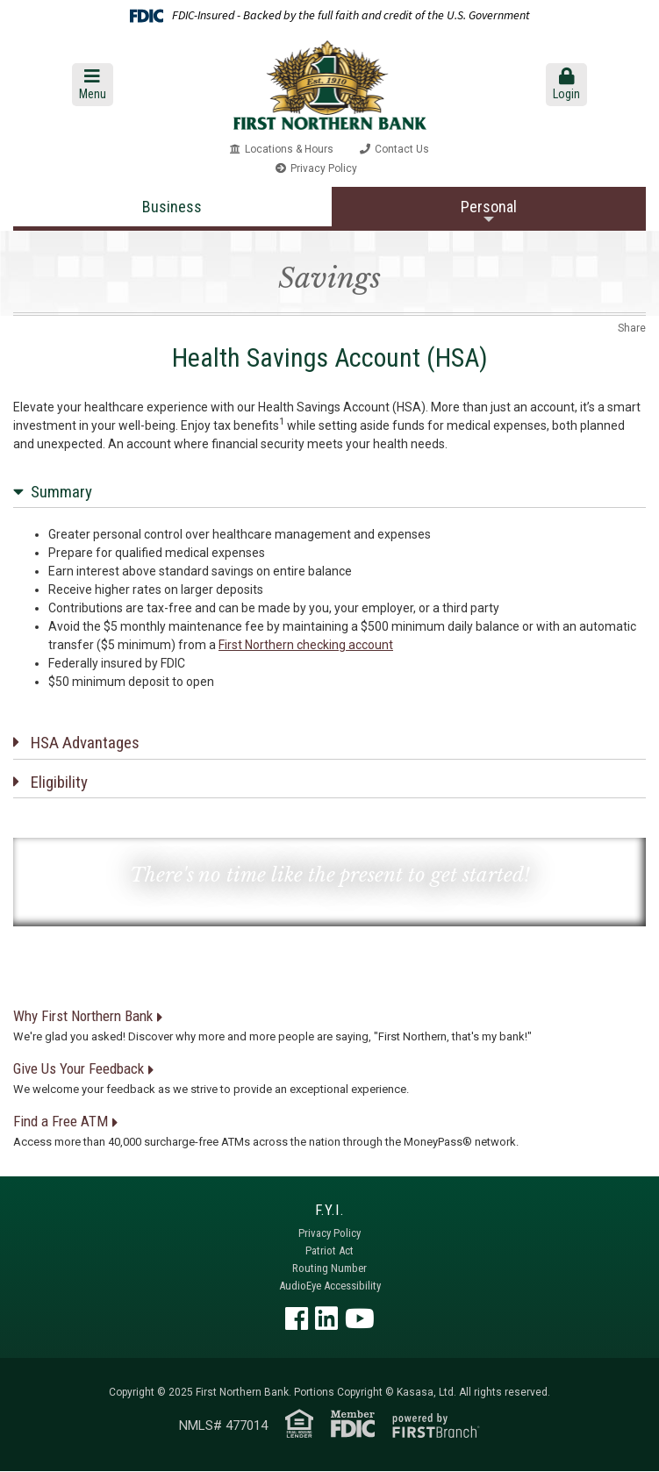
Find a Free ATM (60, 1121)
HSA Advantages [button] (85, 742)
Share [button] (632, 328)
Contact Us (402, 149)
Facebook (296, 1318)
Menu (92, 84)
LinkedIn (326, 1318)
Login (566, 84)
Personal (489, 206)
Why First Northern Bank (83, 1016)
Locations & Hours (289, 149)
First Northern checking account (305, 645)
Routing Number (329, 1268)
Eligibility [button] (59, 782)
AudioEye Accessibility (330, 1285)
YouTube (360, 1318)
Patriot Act (329, 1250)
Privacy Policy (323, 168)
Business (172, 206)
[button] (92, 84)
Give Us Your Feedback (78, 1068)
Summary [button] (61, 492)
